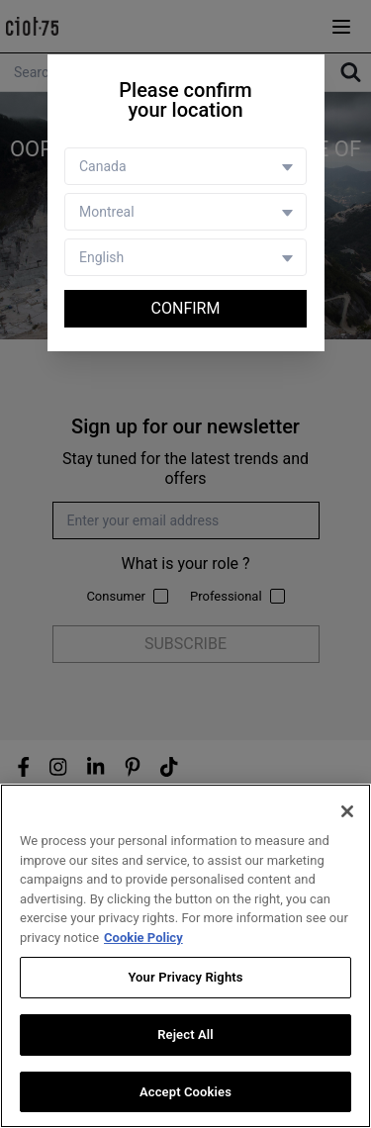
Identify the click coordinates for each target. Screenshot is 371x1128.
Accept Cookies (185, 1092)
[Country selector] (185, 166)
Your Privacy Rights (185, 979)
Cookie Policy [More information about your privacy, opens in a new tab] (143, 938)
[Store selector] (185, 212)
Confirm (186, 308)
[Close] (347, 813)
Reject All (185, 1035)
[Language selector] (185, 257)
